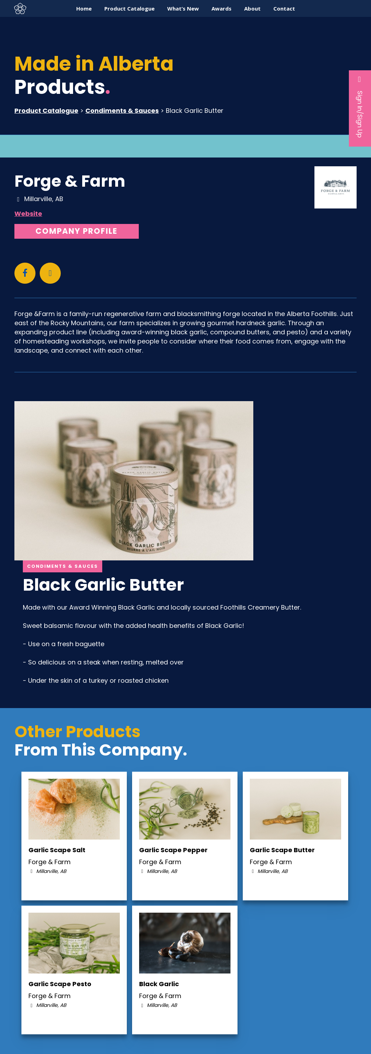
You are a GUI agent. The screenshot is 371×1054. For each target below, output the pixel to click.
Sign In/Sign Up (360, 106)
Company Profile (76, 231)
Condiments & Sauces (122, 110)
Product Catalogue (46, 110)
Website (28, 213)
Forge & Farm (69, 181)
